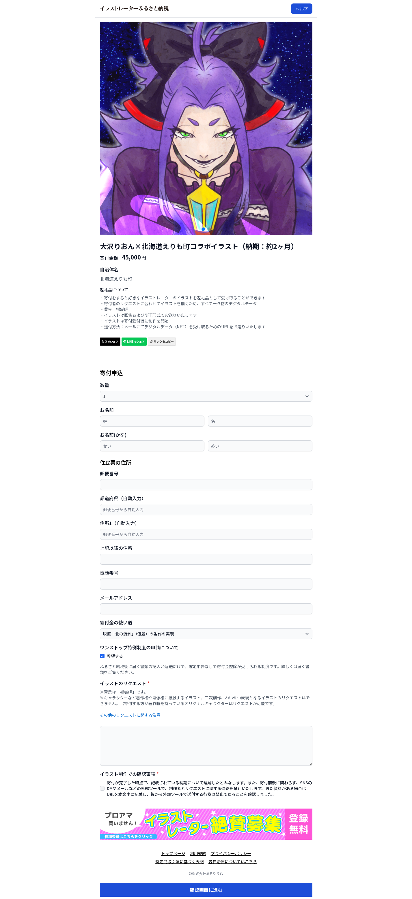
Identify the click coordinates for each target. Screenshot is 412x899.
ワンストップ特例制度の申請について (139, 647)
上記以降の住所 (116, 547)
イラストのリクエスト (125, 683)
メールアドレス (116, 597)
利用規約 (198, 853)
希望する (115, 656)
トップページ (173, 853)
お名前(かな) (113, 434)
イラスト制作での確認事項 (129, 773)
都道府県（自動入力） (123, 498)
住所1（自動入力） (119, 523)
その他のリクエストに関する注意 (130, 715)
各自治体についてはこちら (232, 861)
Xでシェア (110, 341)
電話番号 (109, 572)
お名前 (107, 409)
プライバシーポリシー (231, 853)
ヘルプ (302, 9)
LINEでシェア (134, 341)
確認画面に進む (206, 889)
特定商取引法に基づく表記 (179, 861)
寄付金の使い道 (116, 622)
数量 (104, 384)
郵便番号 (109, 473)
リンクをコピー (162, 341)
